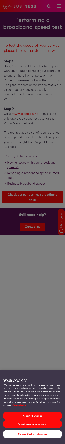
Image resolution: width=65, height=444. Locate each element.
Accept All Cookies (32, 416)
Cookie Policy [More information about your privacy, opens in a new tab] (19, 405)
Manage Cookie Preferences (32, 434)
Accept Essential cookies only (32, 424)
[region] (32, 407)
